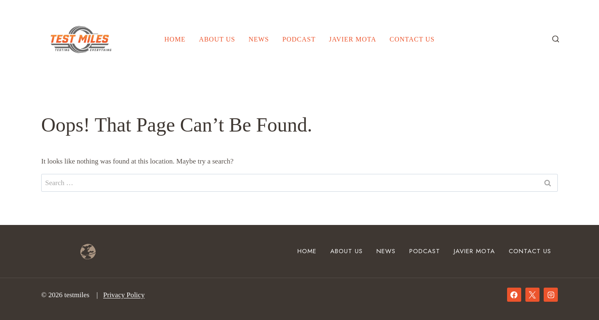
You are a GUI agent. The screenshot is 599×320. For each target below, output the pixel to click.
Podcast (299, 39)
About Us (217, 39)
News (258, 39)
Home (175, 39)
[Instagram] (551, 295)
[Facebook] (514, 295)
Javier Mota (352, 39)
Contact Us (412, 39)
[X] (532, 295)
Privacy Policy (124, 295)
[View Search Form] (556, 39)
